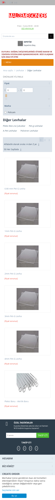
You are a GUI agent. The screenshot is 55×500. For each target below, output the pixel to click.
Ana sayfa (8, 70)
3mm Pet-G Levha (13, 316)
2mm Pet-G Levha (13, 274)
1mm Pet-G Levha (13, 231)
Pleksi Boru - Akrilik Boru (17, 401)
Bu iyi (14, 495)
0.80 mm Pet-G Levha (15, 189)
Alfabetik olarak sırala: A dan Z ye (21, 144)
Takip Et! (43, 435)
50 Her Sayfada (12, 149)
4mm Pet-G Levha (13, 359)
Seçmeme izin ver (10, 490)
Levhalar (20, 70)
